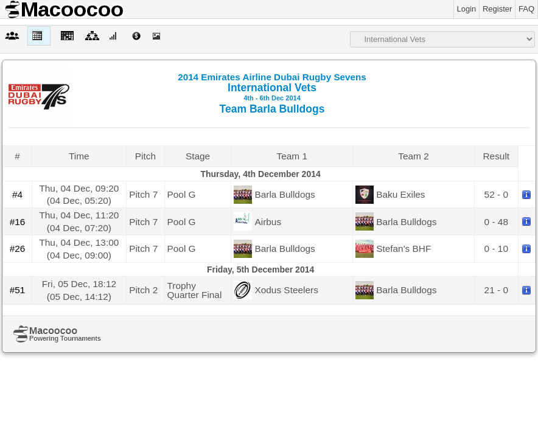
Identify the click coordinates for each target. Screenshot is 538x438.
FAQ (526, 8)
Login (467, 8)
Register (497, 8)
